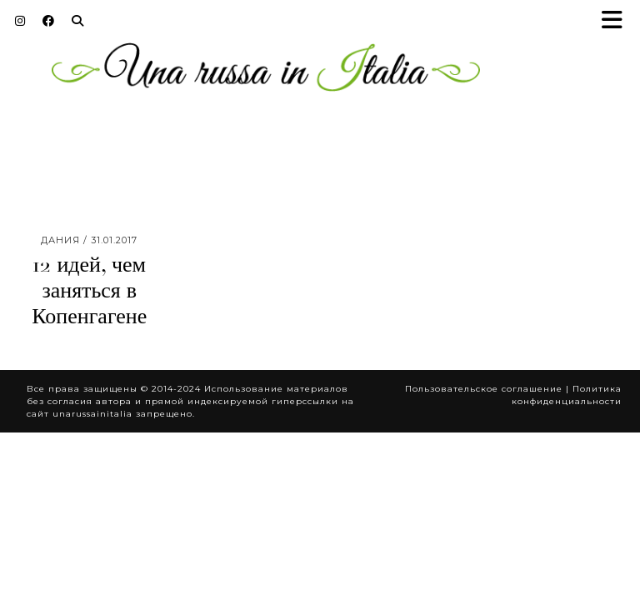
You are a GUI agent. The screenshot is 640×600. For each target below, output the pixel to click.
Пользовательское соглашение (483, 388)
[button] (618, 21)
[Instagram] (20, 20)
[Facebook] (48, 20)
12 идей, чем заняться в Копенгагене (89, 291)
